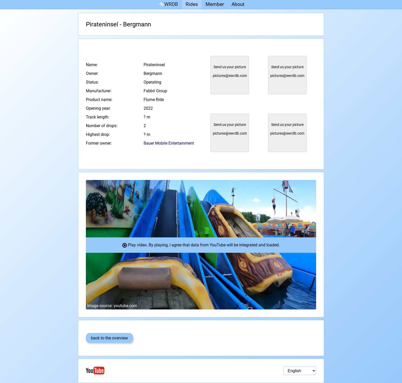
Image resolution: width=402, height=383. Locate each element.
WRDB (168, 4)
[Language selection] (299, 371)
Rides (192, 4)
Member (215, 4)
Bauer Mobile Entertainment (169, 143)
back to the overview (109, 338)
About (238, 4)
